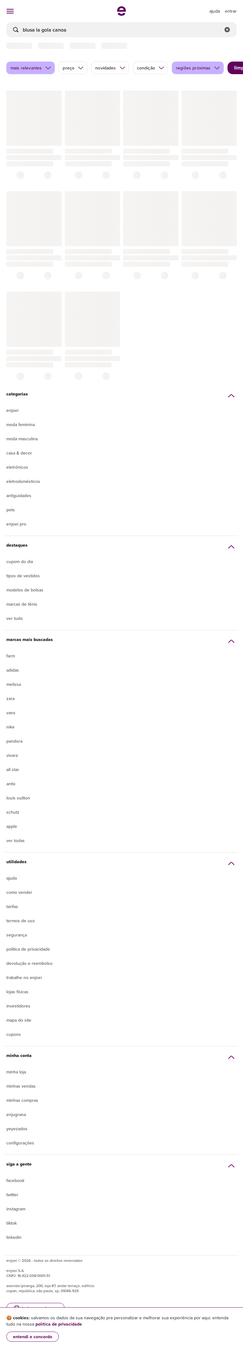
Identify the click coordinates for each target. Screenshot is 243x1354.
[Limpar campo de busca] (227, 30)
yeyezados (17, 1128)
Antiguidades (18, 495)
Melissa (13, 684)
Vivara (12, 755)
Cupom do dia (19, 561)
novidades (110, 68)
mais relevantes (30, 68)
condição (151, 68)
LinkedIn (14, 1237)
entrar (231, 11)
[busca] (121, 29)
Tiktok (11, 1223)
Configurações (20, 1143)
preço (73, 68)
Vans (11, 713)
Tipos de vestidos (23, 576)
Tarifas (12, 906)
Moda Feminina (20, 424)
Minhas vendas (21, 1086)
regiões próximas (198, 68)
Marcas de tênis (21, 604)
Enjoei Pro (16, 524)
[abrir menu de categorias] (10, 11)
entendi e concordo (32, 1336)
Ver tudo (14, 618)
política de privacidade (58, 1324)
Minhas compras (22, 1100)
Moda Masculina (22, 439)
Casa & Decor (19, 453)
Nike (10, 727)
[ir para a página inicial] (121, 13)
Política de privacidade (28, 949)
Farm (10, 656)
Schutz (12, 812)
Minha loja (16, 1072)
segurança (16, 935)
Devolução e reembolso (29, 963)
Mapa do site (18, 1020)
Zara (10, 698)
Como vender (19, 892)
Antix (11, 784)
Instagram (15, 1209)
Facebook (15, 1180)
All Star (12, 769)
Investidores (18, 1006)
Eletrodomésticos (23, 481)
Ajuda (11, 878)
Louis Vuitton (18, 798)
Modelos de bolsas (24, 590)
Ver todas (15, 840)
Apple (11, 826)
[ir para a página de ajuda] (214, 11)
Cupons (13, 1034)
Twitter (12, 1194)
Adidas (12, 670)
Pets (10, 510)
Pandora (14, 741)
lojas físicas (17, 992)
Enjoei (12, 410)
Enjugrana (16, 1114)
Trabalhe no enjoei (24, 977)
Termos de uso (20, 921)
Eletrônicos (17, 467)
